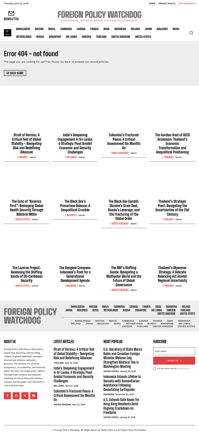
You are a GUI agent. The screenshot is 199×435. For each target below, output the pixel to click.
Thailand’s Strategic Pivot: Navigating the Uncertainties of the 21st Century (172, 208)
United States (22, 219)
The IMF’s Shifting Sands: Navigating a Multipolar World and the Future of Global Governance (123, 276)
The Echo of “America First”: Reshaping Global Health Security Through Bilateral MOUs (26, 208)
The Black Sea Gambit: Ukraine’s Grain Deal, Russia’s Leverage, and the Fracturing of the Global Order (124, 210)
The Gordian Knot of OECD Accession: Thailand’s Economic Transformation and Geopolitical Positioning (172, 144)
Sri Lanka (71, 157)
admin (33, 157)
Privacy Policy (183, 368)
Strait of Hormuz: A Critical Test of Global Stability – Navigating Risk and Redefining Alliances (26, 144)
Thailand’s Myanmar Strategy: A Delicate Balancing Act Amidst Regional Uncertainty (172, 274)
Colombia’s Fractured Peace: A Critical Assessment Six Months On (123, 141)
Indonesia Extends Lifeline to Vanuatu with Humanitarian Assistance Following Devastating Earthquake (122, 383)
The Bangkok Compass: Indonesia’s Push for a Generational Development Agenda (75, 274)
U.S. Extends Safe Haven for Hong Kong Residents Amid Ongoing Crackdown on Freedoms (121, 406)
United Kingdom (120, 153)
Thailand (22, 157)
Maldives (71, 215)
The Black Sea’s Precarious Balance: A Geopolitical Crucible (75, 205)
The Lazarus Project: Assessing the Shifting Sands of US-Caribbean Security (27, 274)
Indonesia (71, 286)
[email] (174, 351)
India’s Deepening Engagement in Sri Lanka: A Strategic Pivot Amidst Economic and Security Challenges (75, 144)
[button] (191, 33)
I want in (174, 360)
